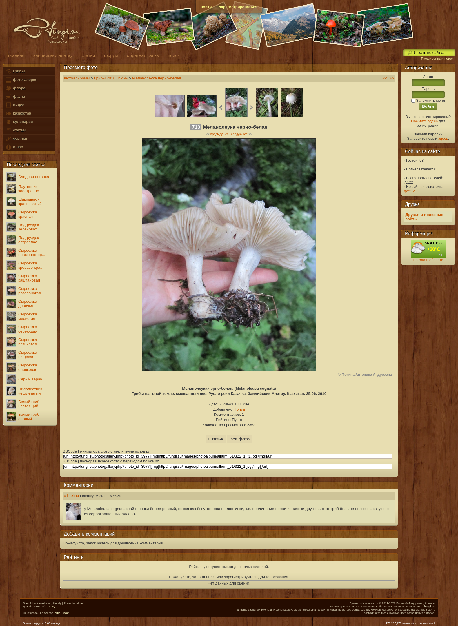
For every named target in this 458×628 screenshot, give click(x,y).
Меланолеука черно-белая (156, 78)
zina (75, 495)
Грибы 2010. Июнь (111, 78)
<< (384, 78)
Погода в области (428, 260)
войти (206, 7)
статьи (15, 130)
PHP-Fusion (61, 612)
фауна (15, 96)
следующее (239, 134)
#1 (66, 495)
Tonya (240, 409)
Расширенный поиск (437, 59)
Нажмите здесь (424, 121)
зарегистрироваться (238, 7)
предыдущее (219, 134)
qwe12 (409, 191)
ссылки (16, 138)
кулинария (19, 122)
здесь (443, 138)
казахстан (18, 113)
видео (15, 105)
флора (15, 88)
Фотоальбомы (77, 78)
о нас (14, 147)
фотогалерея (21, 80)
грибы (15, 71)
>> (391, 78)
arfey (52, 606)
